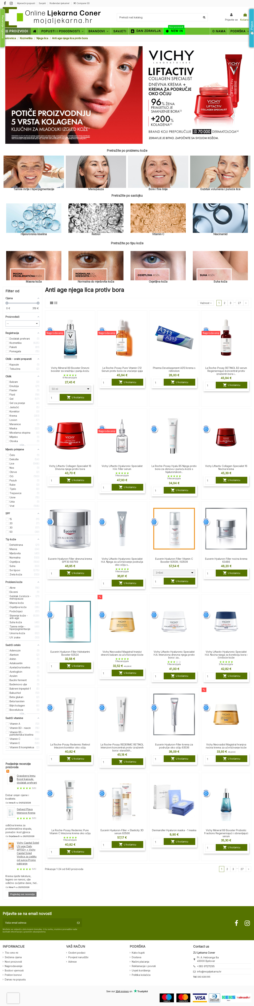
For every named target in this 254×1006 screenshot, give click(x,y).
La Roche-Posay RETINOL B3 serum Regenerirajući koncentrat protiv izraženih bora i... (226, 370)
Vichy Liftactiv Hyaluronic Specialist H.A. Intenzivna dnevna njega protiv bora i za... (174, 654)
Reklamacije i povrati (144, 966)
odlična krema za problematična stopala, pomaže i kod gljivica (18, 829)
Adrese (72, 961)
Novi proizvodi (13, 961)
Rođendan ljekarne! (59, 3)
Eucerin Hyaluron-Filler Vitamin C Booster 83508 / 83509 (174, 560)
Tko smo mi (11, 952)
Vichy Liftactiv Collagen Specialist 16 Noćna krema (226, 467)
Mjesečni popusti (26, 3)
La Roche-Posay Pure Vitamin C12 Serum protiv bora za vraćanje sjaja (122, 369)
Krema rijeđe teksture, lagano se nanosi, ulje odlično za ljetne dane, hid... (21, 879)
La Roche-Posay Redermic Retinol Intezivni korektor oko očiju (70, 746)
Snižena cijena (13, 957)
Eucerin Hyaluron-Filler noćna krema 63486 (226, 560)
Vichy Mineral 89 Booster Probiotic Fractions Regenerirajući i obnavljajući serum (226, 833)
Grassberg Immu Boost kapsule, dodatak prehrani (27, 779)
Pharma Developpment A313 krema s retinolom (174, 369)
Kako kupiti (138, 952)
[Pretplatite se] (78, 922)
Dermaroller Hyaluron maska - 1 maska (174, 830)
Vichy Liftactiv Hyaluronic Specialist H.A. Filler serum (122, 467)
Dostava (136, 957)
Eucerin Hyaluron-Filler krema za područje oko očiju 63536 (174, 746)
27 (239, 302)
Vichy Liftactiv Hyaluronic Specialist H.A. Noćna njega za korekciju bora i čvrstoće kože (226, 654)
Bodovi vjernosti (14, 970)
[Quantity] (54, 398)
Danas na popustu (15, 979)
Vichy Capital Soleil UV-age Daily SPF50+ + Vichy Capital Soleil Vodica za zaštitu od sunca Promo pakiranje (28, 853)
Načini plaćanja (140, 961)
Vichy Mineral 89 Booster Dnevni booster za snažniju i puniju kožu (70, 369)
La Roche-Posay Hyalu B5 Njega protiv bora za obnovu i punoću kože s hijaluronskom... (174, 468)
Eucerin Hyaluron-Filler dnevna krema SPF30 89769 (70, 560)
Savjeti (42, 3)
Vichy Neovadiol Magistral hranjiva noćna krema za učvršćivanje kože (226, 746)
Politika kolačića (141, 974)
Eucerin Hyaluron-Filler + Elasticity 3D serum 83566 (122, 832)
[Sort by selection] (206, 303)
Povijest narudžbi (78, 957)
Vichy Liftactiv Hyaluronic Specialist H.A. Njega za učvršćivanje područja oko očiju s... (122, 561)
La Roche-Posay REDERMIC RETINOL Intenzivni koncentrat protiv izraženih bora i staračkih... (122, 747)
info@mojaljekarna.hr (209, 971)
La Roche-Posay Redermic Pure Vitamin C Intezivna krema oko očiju (70, 832)
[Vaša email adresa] (39, 922)
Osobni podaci (76, 952)
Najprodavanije (13, 966)
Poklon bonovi (13, 974)
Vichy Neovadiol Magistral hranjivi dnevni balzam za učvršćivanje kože (122, 653)
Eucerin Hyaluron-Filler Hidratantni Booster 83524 (70, 653)
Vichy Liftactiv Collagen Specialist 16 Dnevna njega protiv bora (70, 467)
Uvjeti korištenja (141, 970)
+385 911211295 (206, 966)
